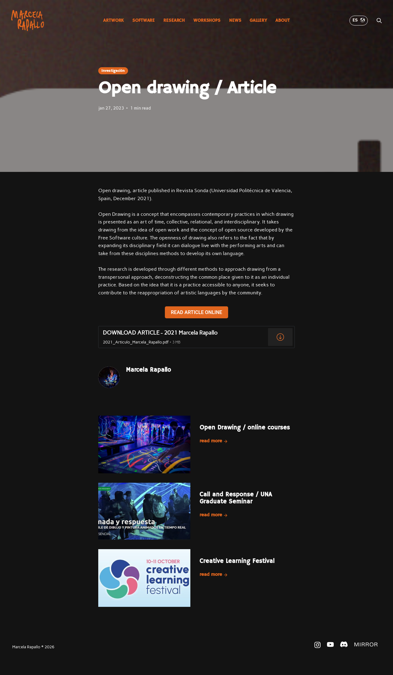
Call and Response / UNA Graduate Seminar (236, 498)
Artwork (113, 20)
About (282, 20)
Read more (214, 441)
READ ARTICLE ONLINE (196, 312)
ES (358, 20)
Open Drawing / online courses (245, 428)
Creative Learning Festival (237, 561)
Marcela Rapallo (148, 370)
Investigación (113, 70)
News (235, 20)
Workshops (206, 20)
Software (143, 20)
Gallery (258, 20)
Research (174, 20)
